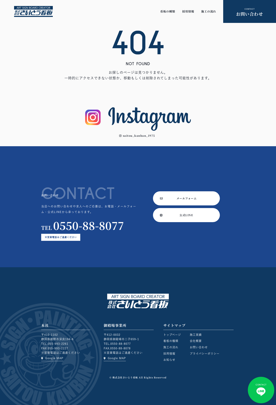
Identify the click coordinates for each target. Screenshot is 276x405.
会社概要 (196, 340)
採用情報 (188, 11)
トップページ (172, 334)
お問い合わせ (199, 347)
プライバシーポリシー (204, 353)
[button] (137, 135)
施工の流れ (208, 11)
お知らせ (169, 359)
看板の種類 (167, 11)
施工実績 (196, 334)
